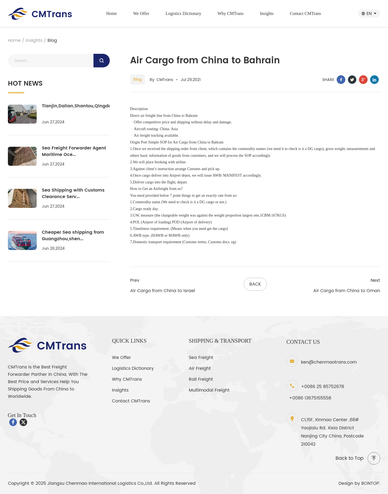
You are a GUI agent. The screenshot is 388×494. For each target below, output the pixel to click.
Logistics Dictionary (183, 13)
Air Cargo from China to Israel (162, 290)
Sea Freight (201, 357)
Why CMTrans (231, 13)
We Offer (141, 13)
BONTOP (370, 483)
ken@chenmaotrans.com (329, 362)
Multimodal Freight (209, 390)
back (255, 284)
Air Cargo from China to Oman (346, 290)
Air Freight (200, 368)
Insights (267, 13)
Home (111, 13)
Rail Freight (201, 379)
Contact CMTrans (305, 13)
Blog (52, 40)
